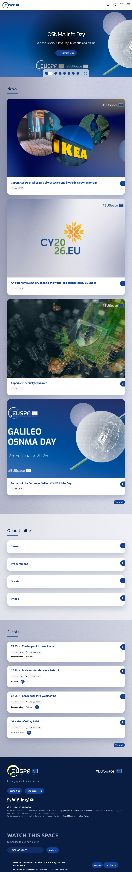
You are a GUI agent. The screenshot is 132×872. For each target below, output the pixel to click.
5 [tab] (69, 73)
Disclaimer (52, 810)
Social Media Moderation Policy (76, 816)
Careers (16, 546)
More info (64, 869)
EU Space (109, 772)
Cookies (76, 810)
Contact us (14, 791)
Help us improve (34, 791)
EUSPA (22, 772)
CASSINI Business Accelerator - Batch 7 (35, 670)
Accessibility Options (108, 5)
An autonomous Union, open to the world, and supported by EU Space (53, 282)
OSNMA (52, 43)
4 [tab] (64, 73)
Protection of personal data (95, 810)
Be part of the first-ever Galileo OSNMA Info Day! (41, 483)
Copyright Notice (65, 810)
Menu (128, 5)
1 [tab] (49, 73)
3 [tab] (60, 73)
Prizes (15, 598)
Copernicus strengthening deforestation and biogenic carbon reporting (54, 182)
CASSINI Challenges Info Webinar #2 (33, 695)
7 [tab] (78, 73)
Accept (97, 865)
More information (66, 53)
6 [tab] (73, 73)
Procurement (19, 563)
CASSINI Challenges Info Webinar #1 (33, 646)
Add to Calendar (23, 682)
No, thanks (111, 865)
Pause (85, 73)
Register (53, 850)
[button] (121, 4)
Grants (15, 581)
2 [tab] (55, 73)
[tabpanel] (66, 43)
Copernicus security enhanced (29, 382)
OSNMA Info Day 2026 (25, 721)
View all (119, 502)
